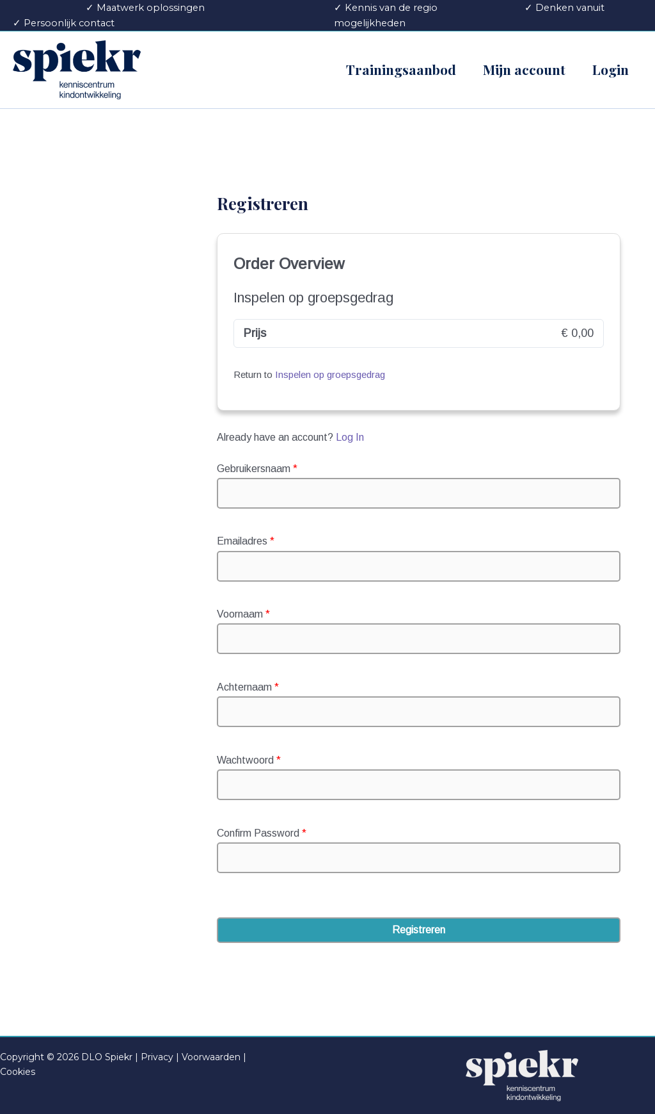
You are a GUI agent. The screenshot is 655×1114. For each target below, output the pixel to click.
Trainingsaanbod (401, 69)
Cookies (17, 1071)
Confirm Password (261, 833)
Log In (350, 437)
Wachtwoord (249, 760)
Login (610, 69)
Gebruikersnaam (257, 468)
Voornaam (243, 614)
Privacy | (160, 1057)
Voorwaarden (211, 1057)
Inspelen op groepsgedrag (330, 374)
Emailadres (245, 541)
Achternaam (248, 687)
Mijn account (524, 69)
